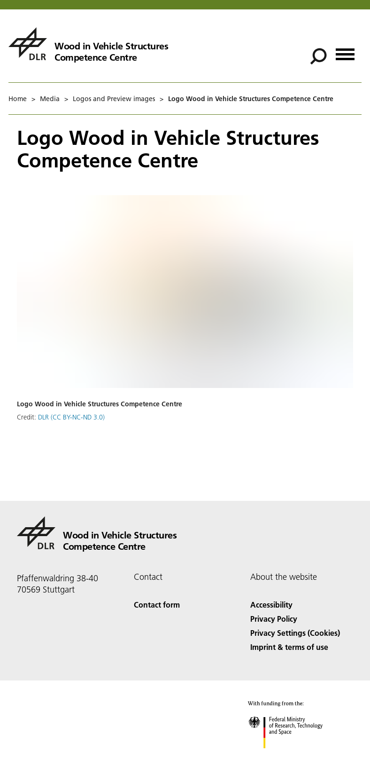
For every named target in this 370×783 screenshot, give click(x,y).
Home (17, 98)
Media (50, 98)
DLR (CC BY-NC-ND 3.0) (71, 417)
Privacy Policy (273, 619)
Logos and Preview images (114, 98)
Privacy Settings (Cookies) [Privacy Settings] (295, 633)
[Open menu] (345, 51)
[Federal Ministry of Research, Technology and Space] (294, 756)
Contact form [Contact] (157, 604)
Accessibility (271, 604)
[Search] (318, 56)
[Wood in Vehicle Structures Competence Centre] (88, 43)
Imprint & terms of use (289, 647)
